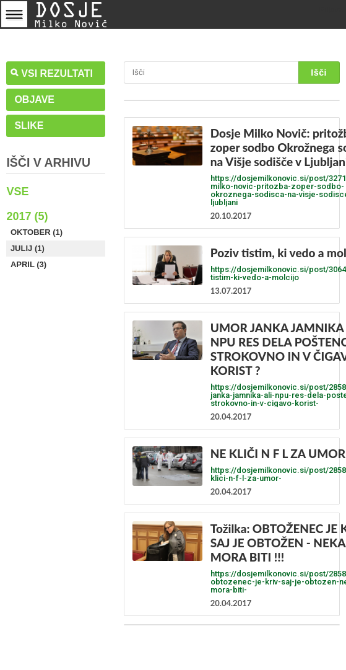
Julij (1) (28, 248)
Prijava (330, 9)
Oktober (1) (37, 232)
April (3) (28, 264)
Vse (17, 191)
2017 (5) (27, 216)
